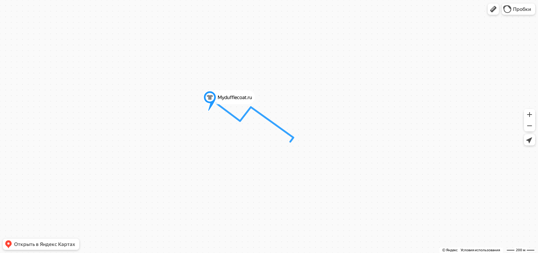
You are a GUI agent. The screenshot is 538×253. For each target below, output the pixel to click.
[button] (493, 9)
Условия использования (480, 250)
